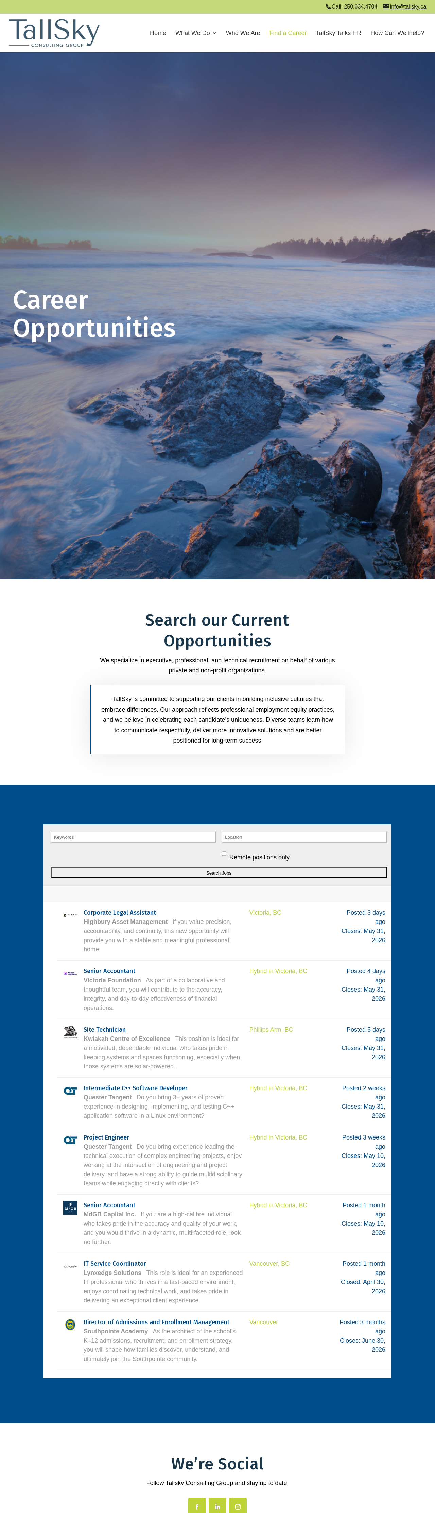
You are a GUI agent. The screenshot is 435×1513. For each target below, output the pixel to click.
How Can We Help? (397, 33)
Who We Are (243, 33)
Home (158, 33)
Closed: (351, 1282)
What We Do (192, 33)
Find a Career (288, 33)
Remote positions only (259, 857)
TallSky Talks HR (339, 33)
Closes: (352, 931)
